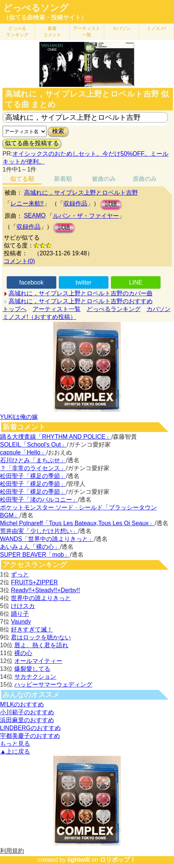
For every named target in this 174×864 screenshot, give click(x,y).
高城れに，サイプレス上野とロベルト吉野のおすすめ (81, 301)
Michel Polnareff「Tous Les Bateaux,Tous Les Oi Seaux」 (77, 523)
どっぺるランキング (114, 309)
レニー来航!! (27, 203)
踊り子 (20, 614)
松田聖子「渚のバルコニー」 (39, 499)
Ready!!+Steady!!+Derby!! (45, 590)
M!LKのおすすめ (22, 704)
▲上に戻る (15, 751)
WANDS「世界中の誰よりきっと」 (47, 539)
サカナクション (35, 676)
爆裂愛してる (32, 669)
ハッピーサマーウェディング (53, 684)
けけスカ (23, 606)
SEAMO (35, 215)
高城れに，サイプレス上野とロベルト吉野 (81, 192)
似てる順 (22, 179)
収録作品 (75, 203)
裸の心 (23, 653)
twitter (83, 282)
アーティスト (86, 31)
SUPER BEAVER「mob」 (35, 554)
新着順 (63, 179)
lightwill (79, 860)
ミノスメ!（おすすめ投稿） (39, 317)
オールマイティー (38, 661)
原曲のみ (145, 179)
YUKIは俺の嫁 (19, 417)
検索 (58, 131)
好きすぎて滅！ (32, 629)
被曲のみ (104, 179)
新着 (52, 31)
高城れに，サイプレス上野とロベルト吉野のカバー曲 (81, 293)
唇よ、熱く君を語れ (41, 645)
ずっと (20, 574)
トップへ (15, 309)
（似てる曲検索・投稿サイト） (45, 17)
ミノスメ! (156, 28)
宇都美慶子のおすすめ (30, 736)
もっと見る (15, 743)
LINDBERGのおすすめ (30, 728)
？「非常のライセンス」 (33, 468)
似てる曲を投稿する (32, 143)
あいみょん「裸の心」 (30, 547)
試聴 (111, 204)
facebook (31, 282)
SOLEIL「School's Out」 (33, 444)
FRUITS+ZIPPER (34, 582)
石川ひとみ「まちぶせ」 (33, 460)
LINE (135, 282)
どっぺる (17, 31)
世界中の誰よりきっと (41, 598)
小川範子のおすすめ (27, 712)
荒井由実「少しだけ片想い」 (39, 531)
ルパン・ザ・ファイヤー (86, 216)
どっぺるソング (36, 8)
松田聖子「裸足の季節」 (33, 476)
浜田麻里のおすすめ (27, 720)
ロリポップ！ (118, 860)
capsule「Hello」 (23, 452)
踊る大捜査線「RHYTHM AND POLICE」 (55, 436)
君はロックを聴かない (41, 637)
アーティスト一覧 (57, 309)
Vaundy (21, 621)
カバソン (121, 28)
